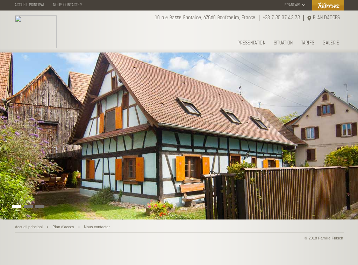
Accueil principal (29, 227)
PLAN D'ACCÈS (326, 18)
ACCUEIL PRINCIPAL (30, 5)
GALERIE (331, 43)
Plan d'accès (63, 227)
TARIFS (308, 43)
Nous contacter (97, 227)
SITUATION (283, 43)
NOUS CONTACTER (67, 5)
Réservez (328, 5)
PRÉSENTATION (251, 43)
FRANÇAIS (292, 5)
